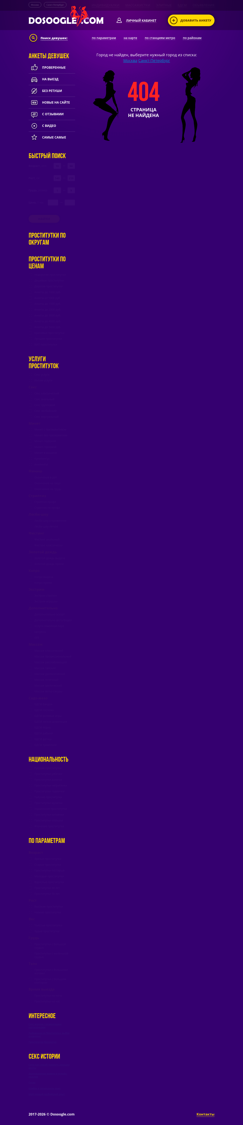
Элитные (164, 5)
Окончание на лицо (47, 483)
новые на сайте (49, 102)
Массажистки (137, 5)
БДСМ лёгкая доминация (50, 721)
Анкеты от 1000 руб (47, 298)
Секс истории (44, 1056)
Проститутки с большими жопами (51, 971)
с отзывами (46, 114)
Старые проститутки (47, 864)
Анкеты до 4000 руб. (47, 321)
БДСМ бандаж (43, 704)
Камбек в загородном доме (45, 1088)
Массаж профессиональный (52, 656)
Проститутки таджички (49, 791)
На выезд (43, 79)
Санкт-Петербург (55, 4)
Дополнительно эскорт (49, 614)
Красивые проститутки (49, 333)
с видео (42, 126)
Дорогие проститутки (48, 286)
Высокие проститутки (48, 906)
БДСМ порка (42, 727)
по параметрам (104, 38)
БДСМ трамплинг (45, 745)
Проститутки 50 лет (47, 893)
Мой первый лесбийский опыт (47, 1094)
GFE (36, 637)
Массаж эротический (48, 685)
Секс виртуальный (46, 416)
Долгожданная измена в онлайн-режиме (48, 1075)
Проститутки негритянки (50, 785)
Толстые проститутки (48, 925)
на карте (130, 38)
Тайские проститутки (48, 797)
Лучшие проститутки (48, 338)
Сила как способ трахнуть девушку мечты (49, 1066)
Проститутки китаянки (49, 814)
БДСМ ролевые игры (48, 716)
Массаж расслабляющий (50, 662)
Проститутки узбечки (48, 774)
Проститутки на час (47, 1001)
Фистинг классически (48, 545)
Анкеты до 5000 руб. (47, 327)
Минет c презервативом (50, 429)
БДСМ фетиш (43, 739)
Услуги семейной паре (49, 626)
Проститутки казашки (48, 820)
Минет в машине (45, 453)
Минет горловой (45, 447)
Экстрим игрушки (46, 601)
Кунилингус (42, 458)
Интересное (42, 1016)
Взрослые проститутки (49, 882)
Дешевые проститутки (49, 280)
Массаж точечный (46, 680)
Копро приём (43, 583)
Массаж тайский (45, 668)
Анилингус (41, 464)
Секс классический (46, 393)
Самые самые (47, 137)
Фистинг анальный (47, 539)
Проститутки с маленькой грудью (51, 955)
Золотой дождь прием (49, 564)
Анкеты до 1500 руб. (47, 304)
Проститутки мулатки (48, 803)
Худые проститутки (47, 931)
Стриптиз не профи (47, 507)
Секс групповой (44, 405)
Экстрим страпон (45, 595)
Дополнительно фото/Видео (53, 620)
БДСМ (182, 5)
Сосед (32, 1082)
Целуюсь (40, 632)
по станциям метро (160, 38)
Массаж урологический (49, 674)
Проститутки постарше (49, 870)
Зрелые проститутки (47, 859)
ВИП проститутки (45, 344)
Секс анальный (44, 399)
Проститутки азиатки (48, 779)
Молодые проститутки (49, 876)
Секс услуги (42, 374)
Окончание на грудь (47, 489)
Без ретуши (45, 91)
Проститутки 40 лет (47, 888)
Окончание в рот (45, 477)
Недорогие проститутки (50, 274)
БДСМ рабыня (43, 733)
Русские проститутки (48, 768)
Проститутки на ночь (48, 995)
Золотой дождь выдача (49, 558)
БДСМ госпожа (44, 710)
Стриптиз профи (45, 502)
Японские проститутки (49, 826)
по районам (192, 38)
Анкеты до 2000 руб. (47, 309)
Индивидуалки (105, 5)
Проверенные (47, 67)
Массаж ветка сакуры (48, 691)
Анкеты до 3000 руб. (47, 315)
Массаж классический (48, 650)
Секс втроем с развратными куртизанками (45, 1026)
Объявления (204, 5)
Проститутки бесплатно (43, 1042)
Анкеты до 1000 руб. (47, 292)
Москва (35, 4)
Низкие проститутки (47, 912)
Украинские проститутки (50, 809)
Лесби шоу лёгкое (46, 526)
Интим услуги (43, 380)
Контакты (205, 1114)
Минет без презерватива (50, 435)
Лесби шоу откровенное (50, 520)
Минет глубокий (45, 441)
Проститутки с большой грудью (50, 945)
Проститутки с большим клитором (50, 980)
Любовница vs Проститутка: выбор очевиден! (49, 1034)
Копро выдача (43, 577)
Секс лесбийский (45, 411)
